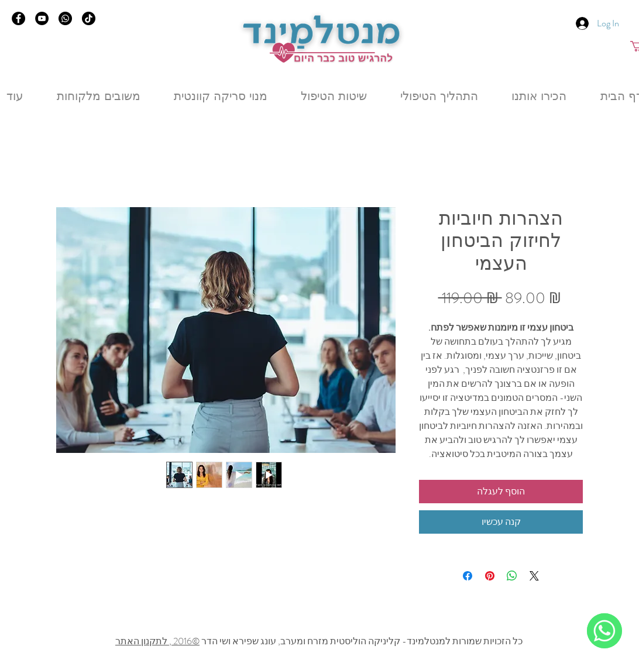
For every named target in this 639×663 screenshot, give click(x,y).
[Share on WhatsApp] (512, 576)
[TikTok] (88, 18)
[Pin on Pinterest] (490, 576)
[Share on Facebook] (468, 576)
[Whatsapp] (65, 18)
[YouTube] (42, 18)
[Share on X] (534, 576)
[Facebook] (18, 18)
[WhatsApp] (604, 630)
